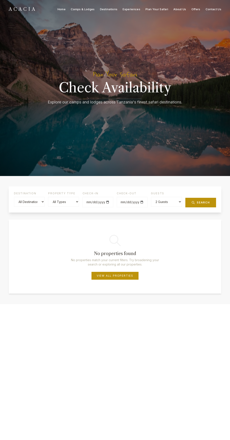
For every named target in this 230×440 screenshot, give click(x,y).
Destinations (109, 9)
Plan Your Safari (156, 9)
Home (62, 9)
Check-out (127, 193)
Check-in (90, 193)
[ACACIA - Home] (23, 9)
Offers (195, 9)
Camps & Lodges (83, 9)
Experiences (131, 9)
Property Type (61, 193)
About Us (179, 9)
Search (200, 202)
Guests (157, 193)
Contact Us (213, 9)
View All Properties (115, 275)
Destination (25, 193)
